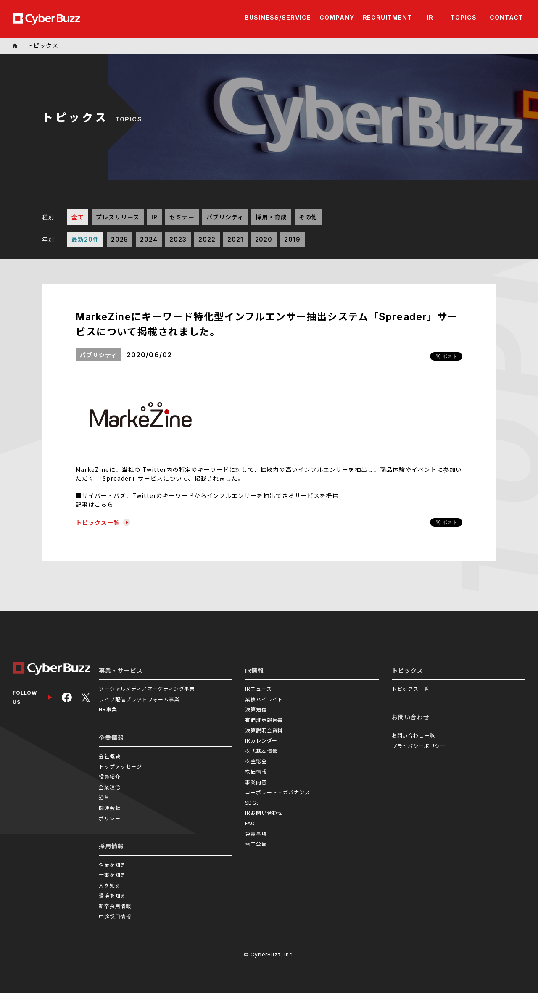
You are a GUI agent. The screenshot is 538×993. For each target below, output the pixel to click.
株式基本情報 (261, 750)
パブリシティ (225, 217)
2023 (178, 239)
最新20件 (85, 239)
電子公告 (255, 843)
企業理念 (109, 786)
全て (77, 217)
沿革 (104, 797)
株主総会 (255, 760)
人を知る (109, 885)
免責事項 (255, 833)
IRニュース (258, 688)
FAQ (250, 823)
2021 (235, 239)
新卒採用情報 (115, 905)
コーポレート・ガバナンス (277, 791)
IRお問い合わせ (264, 812)
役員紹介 (109, 776)
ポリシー (109, 818)
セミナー (182, 217)
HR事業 (108, 709)
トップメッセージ (120, 766)
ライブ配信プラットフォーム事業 (139, 699)
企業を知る (112, 864)
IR (154, 217)
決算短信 (255, 709)
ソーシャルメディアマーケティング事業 (147, 688)
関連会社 (109, 807)
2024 (149, 239)
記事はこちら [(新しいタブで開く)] (94, 504)
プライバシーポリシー (419, 745)
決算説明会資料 (264, 730)
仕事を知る (112, 874)
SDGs (251, 802)
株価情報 (255, 771)
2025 (119, 239)
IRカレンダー (261, 740)
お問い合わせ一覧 (413, 735)
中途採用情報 (115, 916)
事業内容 (255, 781)
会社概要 (109, 755)
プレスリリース (118, 217)
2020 (264, 239)
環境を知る (112, 895)
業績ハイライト (264, 699)
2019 (292, 239)
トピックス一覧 (103, 522)
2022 (207, 239)
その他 (308, 217)
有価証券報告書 (264, 719)
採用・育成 (271, 217)
